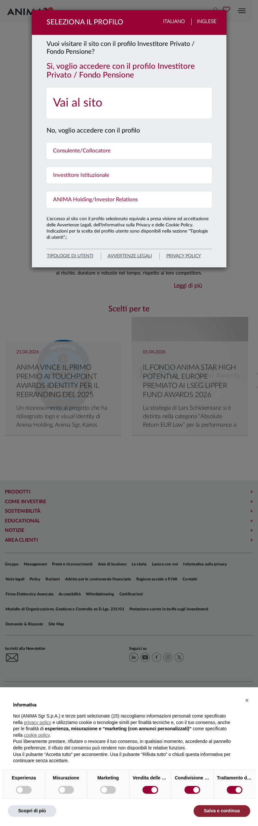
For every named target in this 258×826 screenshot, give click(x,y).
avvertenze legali (130, 256)
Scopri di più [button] (32, 810)
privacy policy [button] (37, 722)
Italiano (174, 21)
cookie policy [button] (36, 735)
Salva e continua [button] (222, 810)
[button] (247, 700)
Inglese (206, 21)
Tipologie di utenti (70, 256)
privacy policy (183, 256)
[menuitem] (129, 103)
